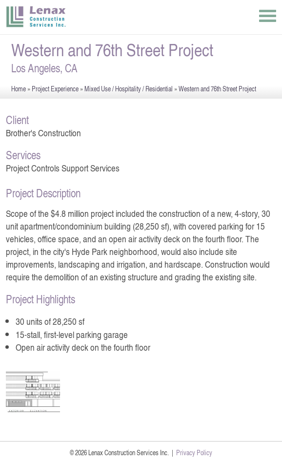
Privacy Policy (194, 452)
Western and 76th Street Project (217, 88)
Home (18, 88)
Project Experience (55, 88)
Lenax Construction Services (36, 17)
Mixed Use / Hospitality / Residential (128, 88)
